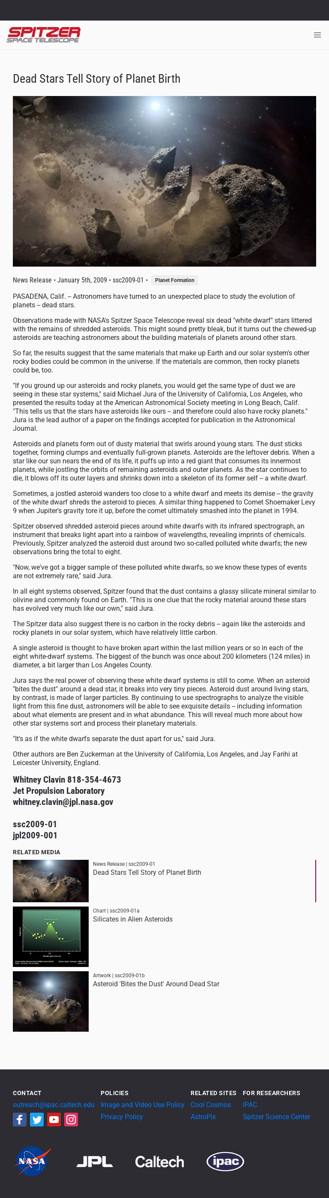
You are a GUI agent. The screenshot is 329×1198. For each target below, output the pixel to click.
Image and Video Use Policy (143, 1105)
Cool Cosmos (211, 1105)
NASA (16, 10)
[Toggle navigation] (317, 35)
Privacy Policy (122, 1117)
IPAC (250, 1105)
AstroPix (203, 1117)
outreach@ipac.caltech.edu (54, 1105)
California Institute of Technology (57, 14)
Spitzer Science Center (276, 1117)
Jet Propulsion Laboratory (57, 6)
